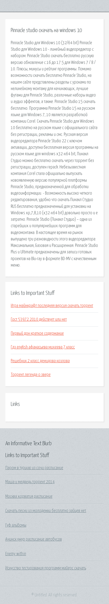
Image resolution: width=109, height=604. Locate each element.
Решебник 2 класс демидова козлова (40, 361)
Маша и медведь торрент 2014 (30, 482)
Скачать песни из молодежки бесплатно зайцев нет (45, 511)
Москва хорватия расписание (28, 496)
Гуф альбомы (15, 525)
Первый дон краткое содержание (37, 333)
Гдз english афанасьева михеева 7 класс (43, 347)
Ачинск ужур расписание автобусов (33, 539)
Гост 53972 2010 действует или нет (39, 319)
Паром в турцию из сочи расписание (34, 468)
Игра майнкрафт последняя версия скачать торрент (52, 305)
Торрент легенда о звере (31, 374)
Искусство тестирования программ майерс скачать (45, 568)
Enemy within (15, 554)
